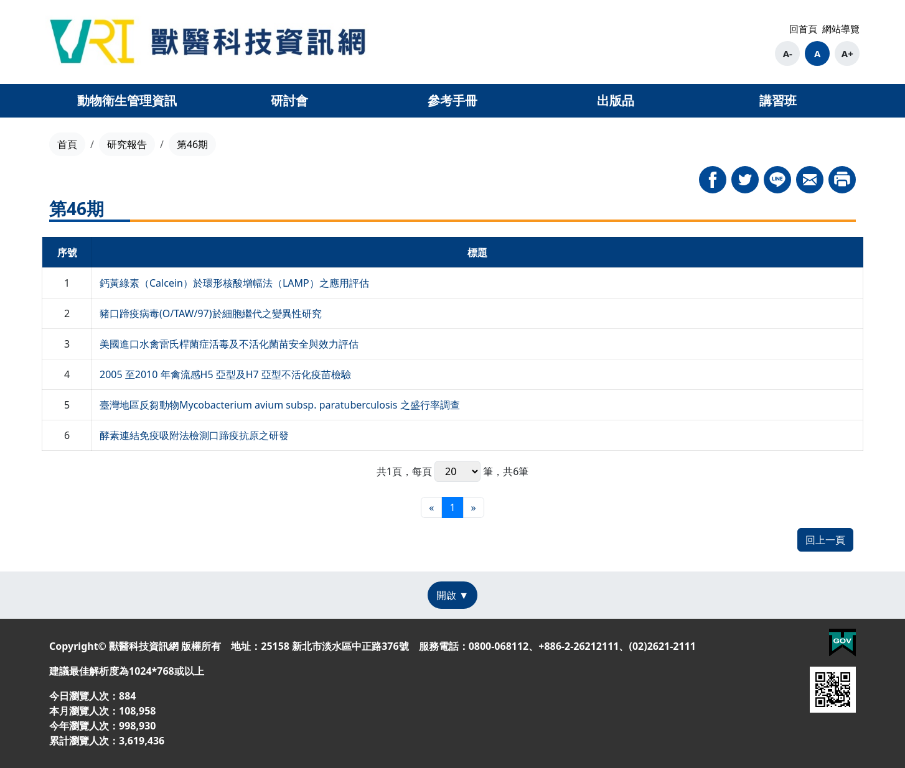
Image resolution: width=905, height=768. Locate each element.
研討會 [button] (289, 100)
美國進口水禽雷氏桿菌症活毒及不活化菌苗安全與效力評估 (229, 344)
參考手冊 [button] (452, 100)
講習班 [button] (778, 100)
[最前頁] (431, 507)
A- (787, 53)
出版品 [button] (615, 100)
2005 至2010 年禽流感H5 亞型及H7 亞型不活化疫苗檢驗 (225, 374)
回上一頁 (825, 540)
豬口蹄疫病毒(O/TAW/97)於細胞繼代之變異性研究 (211, 313)
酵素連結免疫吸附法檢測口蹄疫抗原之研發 (194, 435)
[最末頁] (473, 507)
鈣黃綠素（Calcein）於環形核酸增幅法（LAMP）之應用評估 (234, 283)
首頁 (67, 144)
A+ (847, 53)
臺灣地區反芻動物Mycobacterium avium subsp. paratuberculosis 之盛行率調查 (280, 405)
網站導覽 (841, 28)
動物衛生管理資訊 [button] (127, 100)
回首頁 (803, 28)
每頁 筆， (457, 471)
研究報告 (127, 144)
